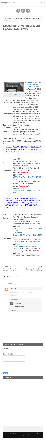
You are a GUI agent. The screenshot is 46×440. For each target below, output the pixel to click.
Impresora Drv (8, 3)
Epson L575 (13, 95)
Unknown (13, 289)
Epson (11, 18)
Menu (41, 3)
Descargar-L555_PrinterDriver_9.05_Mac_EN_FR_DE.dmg (27, 177)
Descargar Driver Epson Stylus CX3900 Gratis (34, 269)
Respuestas (14, 299)
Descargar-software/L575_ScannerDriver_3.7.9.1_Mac (27, 190)
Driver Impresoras (20, 434)
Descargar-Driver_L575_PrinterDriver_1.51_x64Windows (27, 228)
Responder (13, 295)
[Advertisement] (22, 56)
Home (6, 18)
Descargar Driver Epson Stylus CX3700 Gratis (11, 269)
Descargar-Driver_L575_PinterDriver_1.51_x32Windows (28, 235)
